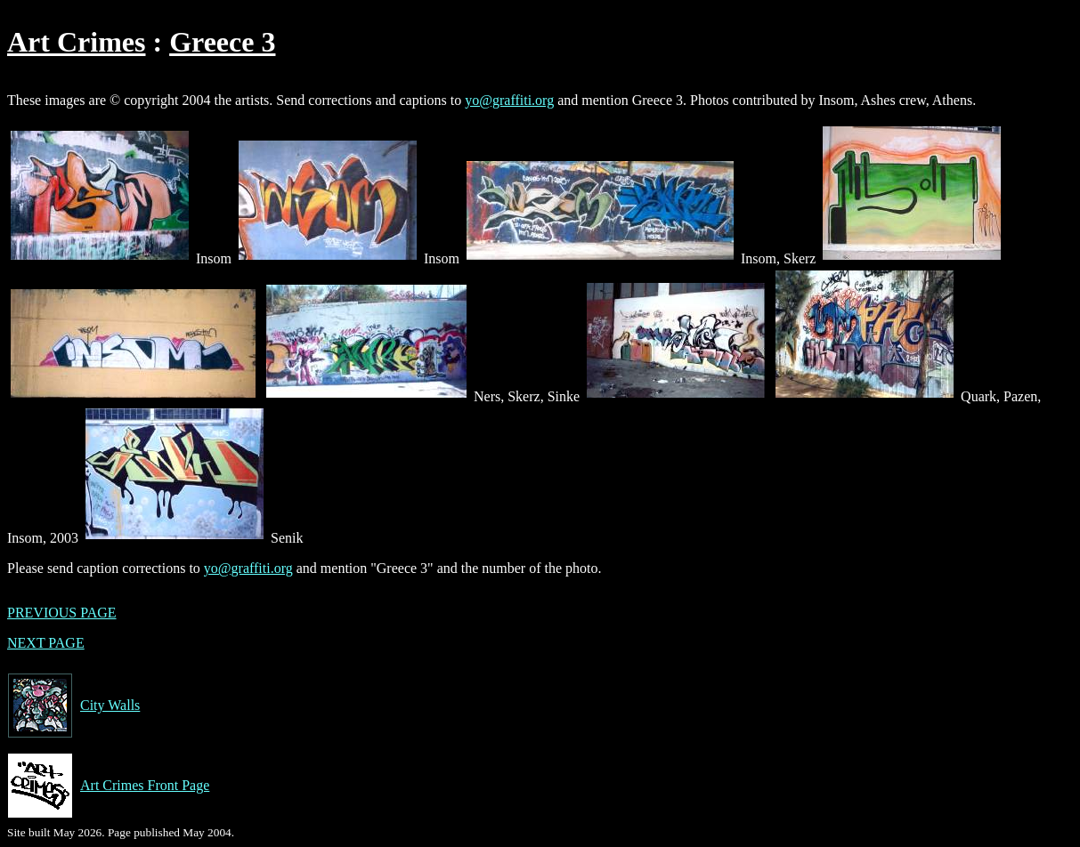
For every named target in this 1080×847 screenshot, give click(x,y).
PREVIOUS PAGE (62, 612)
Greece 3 (222, 42)
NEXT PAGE (46, 642)
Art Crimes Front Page (108, 786)
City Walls (73, 705)
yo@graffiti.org (509, 100)
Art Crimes (76, 42)
